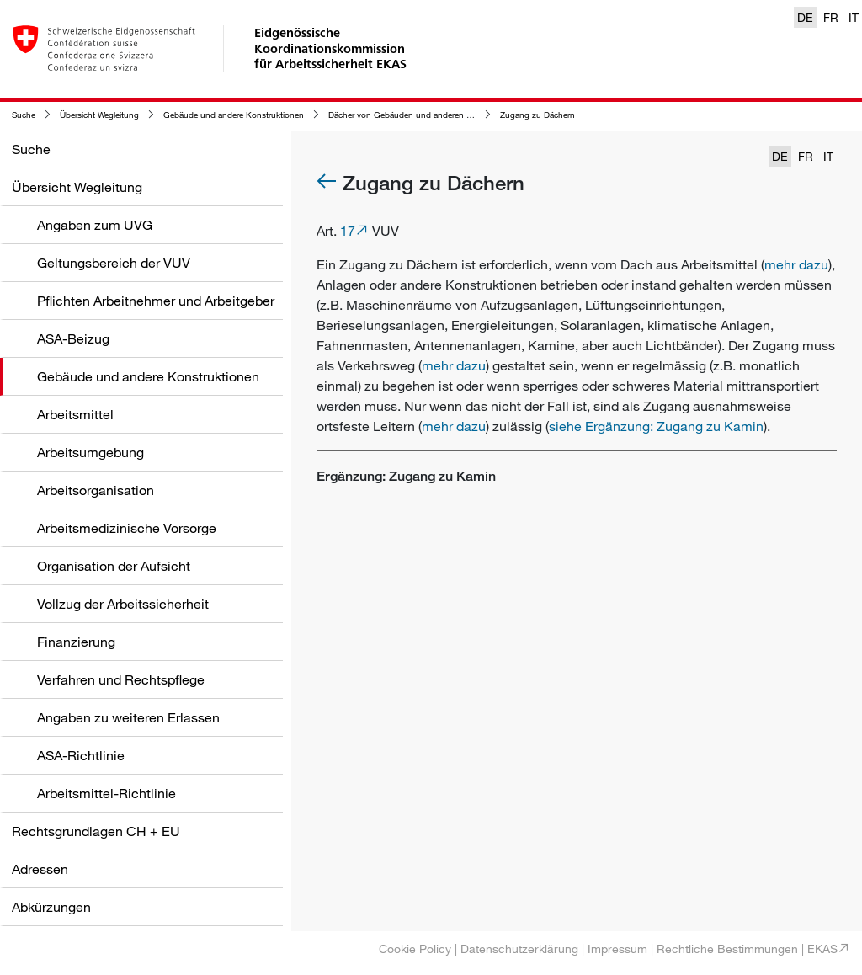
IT (854, 17)
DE (805, 17)
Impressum (617, 948)
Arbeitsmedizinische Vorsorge (126, 527)
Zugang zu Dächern (537, 114)
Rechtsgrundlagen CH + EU (96, 831)
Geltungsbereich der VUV (113, 262)
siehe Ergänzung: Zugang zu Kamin (656, 426)
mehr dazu (796, 264)
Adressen (40, 868)
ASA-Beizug (73, 338)
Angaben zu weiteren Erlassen (128, 717)
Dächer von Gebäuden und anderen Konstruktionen (426, 114)
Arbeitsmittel (75, 414)
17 (347, 230)
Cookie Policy (415, 948)
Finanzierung (76, 641)
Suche (23, 114)
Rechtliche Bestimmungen (727, 948)
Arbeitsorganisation (95, 490)
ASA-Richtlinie (81, 755)
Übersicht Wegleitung (99, 114)
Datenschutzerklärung (519, 948)
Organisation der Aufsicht (113, 565)
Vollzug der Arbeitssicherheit (123, 603)
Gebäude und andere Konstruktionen (233, 114)
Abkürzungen (51, 906)
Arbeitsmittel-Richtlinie (106, 793)
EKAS (822, 948)
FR (830, 17)
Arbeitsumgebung (90, 452)
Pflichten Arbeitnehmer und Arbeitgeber (155, 300)
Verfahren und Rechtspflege (121, 679)
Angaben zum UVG (94, 224)
